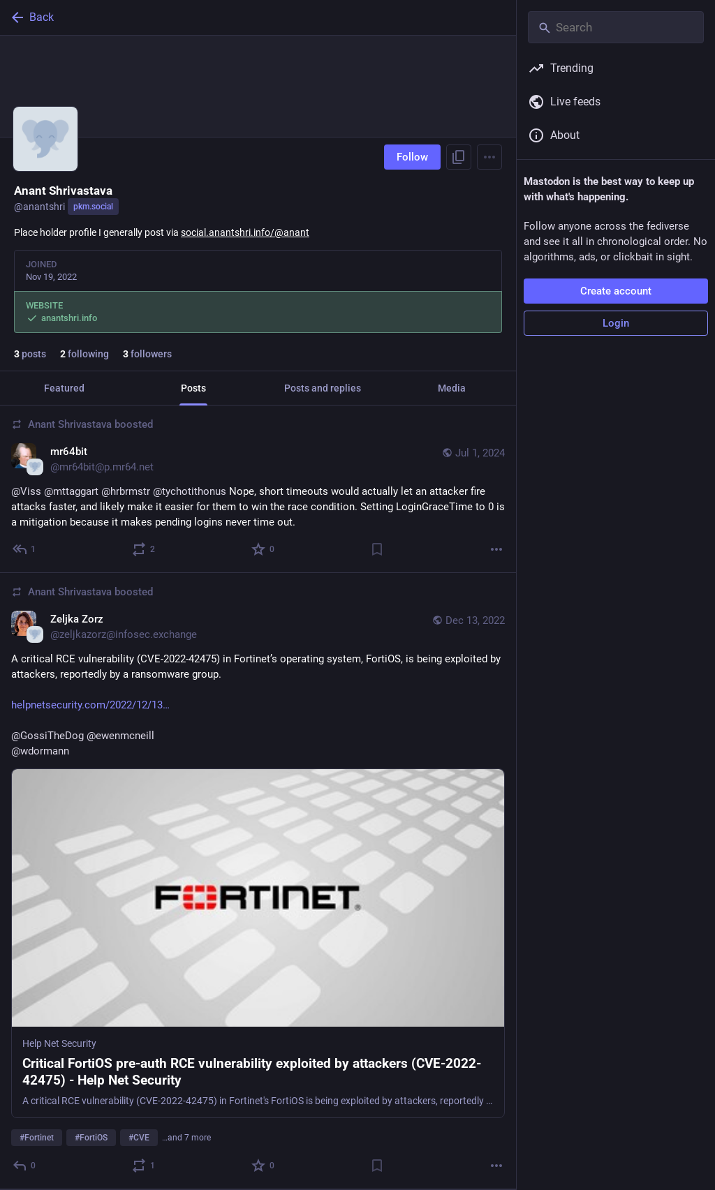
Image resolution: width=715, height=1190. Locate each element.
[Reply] (24, 1165)
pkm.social (93, 206)
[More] (496, 549)
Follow (412, 157)
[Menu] (489, 157)
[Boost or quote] (144, 549)
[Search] (616, 27)
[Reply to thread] (24, 549)
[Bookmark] (377, 549)
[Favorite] (263, 549)
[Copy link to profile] (458, 157)
